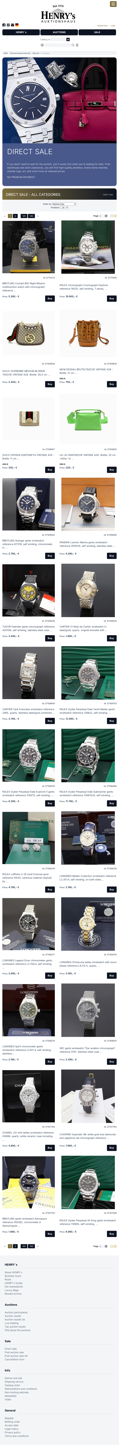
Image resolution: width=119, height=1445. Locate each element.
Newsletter (11, 1396)
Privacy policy (13, 1432)
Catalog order (12, 1385)
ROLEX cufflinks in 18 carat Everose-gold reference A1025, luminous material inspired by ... (27, 878)
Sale (8, 1341)
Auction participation (16, 1312)
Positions (55, 207)
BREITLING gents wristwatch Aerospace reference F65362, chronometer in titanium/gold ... (24, 1222)
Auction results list (15, 1319)
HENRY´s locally (14, 1283)
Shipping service (14, 1381)
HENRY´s (21, 32)
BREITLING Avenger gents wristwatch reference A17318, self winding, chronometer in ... (27, 544)
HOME (6, 53)
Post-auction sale (14, 1352)
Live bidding (12, 1323)
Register (9, 1418)
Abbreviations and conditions (21, 1388)
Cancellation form (14, 1359)
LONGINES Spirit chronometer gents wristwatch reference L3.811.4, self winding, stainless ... (27, 1050)
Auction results (13, 1316)
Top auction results (15, 1326)
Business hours (13, 1276)
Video (8, 1399)
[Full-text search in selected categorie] (57, 45)
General (10, 1410)
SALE (97, 32)
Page (95, 216)
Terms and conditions (17, 1436)
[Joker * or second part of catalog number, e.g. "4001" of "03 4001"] (61, 39)
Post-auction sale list (16, 1356)
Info (7, 1370)
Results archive (13, 1293)
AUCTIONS (59, 32)
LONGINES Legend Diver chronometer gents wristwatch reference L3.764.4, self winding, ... (27, 964)
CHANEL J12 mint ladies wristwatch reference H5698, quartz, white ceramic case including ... (28, 1136)
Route (8, 1279)
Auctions (11, 1305)
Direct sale (36, 53)
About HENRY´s (13, 1272)
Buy (50, 298)
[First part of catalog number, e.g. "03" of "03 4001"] (53, 39)
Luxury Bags (12, 1290)
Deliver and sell (13, 1378)
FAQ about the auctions (17, 1330)
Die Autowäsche (14, 1286)
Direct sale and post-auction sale (20, 53)
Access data (11, 1425)
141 (24, 216)
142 (31, 216)
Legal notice (11, 1428)
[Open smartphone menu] (113, 4)
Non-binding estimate (17, 1392)
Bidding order (12, 1421)
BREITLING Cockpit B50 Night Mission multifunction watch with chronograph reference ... (23, 287)
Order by (47, 204)
